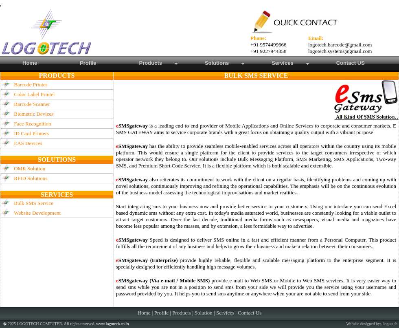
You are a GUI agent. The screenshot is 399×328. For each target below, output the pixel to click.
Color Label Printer (34, 94)
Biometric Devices (33, 114)
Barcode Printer (30, 84)
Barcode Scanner (32, 104)
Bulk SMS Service (33, 203)
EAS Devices (28, 143)
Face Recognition (32, 124)
